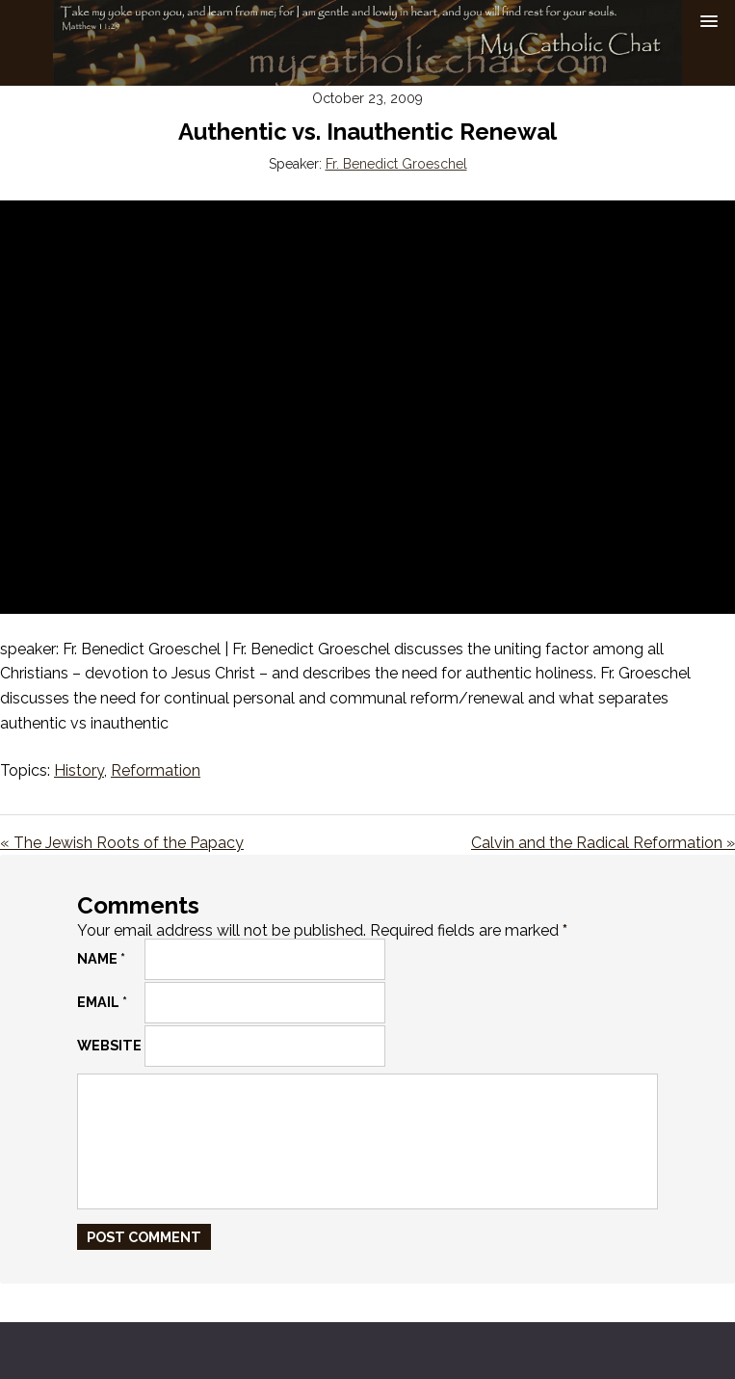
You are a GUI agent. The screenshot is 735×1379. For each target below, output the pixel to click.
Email (102, 1002)
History (79, 770)
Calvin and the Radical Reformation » (603, 843)
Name (101, 958)
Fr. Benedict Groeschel (396, 164)
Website (109, 1045)
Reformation (155, 770)
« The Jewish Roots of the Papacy (122, 843)
